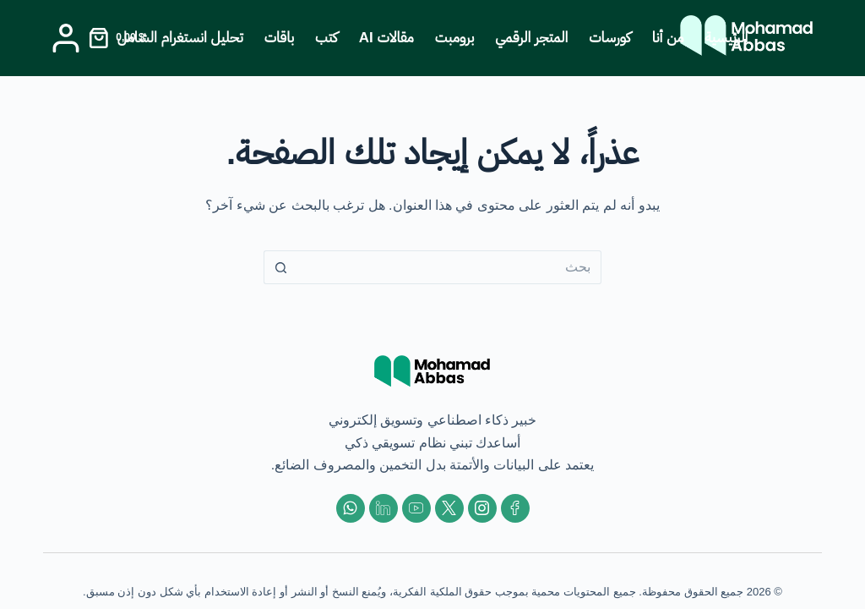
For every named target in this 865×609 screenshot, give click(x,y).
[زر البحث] (280, 267)
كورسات (609, 38)
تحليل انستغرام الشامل (180, 38)
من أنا (668, 38)
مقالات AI (386, 38)
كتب (326, 38)
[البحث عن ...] (449, 267)
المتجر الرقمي (531, 38)
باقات (279, 38)
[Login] (66, 38)
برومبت (455, 38)
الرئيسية (726, 38)
